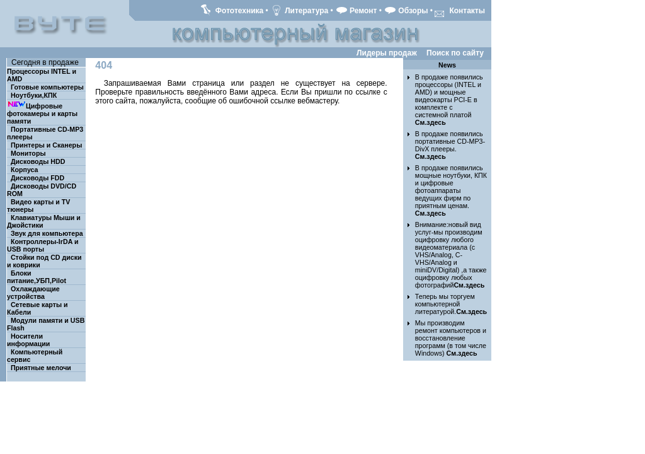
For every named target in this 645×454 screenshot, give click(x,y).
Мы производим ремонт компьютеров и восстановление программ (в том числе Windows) (450, 338)
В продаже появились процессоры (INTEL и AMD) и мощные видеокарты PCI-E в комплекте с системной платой (449, 99)
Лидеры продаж (387, 53)
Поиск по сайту (455, 53)
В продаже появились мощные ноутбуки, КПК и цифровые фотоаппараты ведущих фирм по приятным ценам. (451, 190)
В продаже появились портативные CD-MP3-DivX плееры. (450, 145)
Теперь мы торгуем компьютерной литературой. (451, 304)
